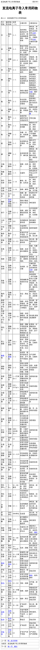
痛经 (35, 532)
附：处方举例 (12, 641)
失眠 (31, 92)
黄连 (2, 563)
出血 (34, 39)
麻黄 (2, 355)
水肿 (34, 33)
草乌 (2, 583)
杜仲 (2, 619)
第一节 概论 (12, 646)
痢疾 (31, 575)
